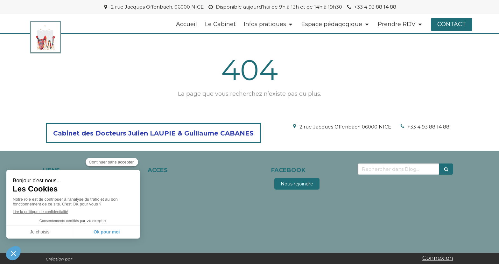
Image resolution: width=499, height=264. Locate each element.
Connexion (437, 257)
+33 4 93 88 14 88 (428, 127)
